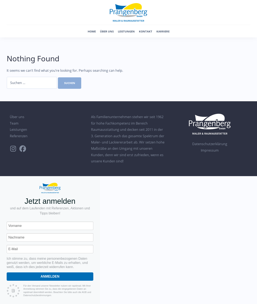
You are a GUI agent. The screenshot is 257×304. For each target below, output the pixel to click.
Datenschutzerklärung (209, 144)
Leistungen (126, 31)
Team (14, 123)
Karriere (163, 31)
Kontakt (145, 31)
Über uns (107, 31)
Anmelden (50, 276)
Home (92, 31)
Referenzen (18, 136)
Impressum (210, 150)
